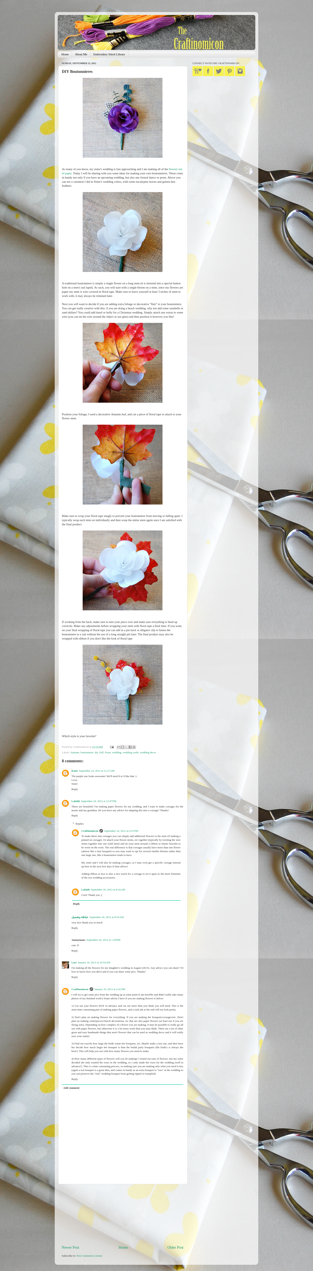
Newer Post (70, 1247)
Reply (74, 789)
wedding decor (148, 752)
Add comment (71, 1087)
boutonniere (86, 752)
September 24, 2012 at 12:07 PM (98, 801)
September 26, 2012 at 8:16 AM (108, 889)
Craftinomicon (89, 830)
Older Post (175, 1247)
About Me (81, 54)
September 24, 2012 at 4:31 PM (121, 830)
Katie (74, 770)
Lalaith (75, 801)
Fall (101, 752)
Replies (80, 823)
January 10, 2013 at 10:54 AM (94, 962)
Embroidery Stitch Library (109, 54)
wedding (117, 752)
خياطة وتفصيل (79, 917)
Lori (74, 962)
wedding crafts (131, 752)
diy (96, 752)
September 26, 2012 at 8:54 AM (106, 917)
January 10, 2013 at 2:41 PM (109, 989)
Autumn (74, 752)
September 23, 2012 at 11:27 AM (97, 770)
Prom (108, 752)
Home (65, 54)
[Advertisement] (123, 1214)
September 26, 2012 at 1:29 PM (103, 939)
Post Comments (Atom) (89, 1255)
